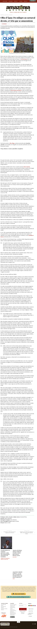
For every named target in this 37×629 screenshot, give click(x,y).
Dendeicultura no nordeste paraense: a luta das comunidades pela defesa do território (5, 553)
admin (14, 578)
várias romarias (27, 166)
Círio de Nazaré (24, 59)
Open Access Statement (30, 614)
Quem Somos (5, 1)
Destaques (11, 1)
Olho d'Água (7, 14)
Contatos (30, 616)
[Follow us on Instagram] (32, 624)
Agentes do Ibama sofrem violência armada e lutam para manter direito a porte (17, 552)
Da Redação (4, 23)
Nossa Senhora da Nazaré (17, 90)
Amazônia (2, 14)
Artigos (20, 1)
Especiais (15, 1)
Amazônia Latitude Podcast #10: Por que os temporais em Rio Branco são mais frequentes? (17, 574)
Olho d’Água (12, 143)
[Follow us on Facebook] (35, 624)
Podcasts (25, 1)
